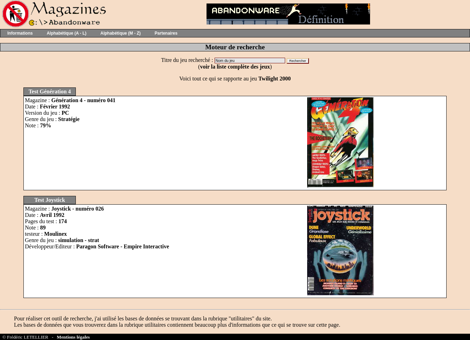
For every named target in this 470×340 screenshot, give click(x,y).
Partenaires (166, 33)
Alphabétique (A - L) (67, 33)
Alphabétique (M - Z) (120, 33)
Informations (20, 33)
